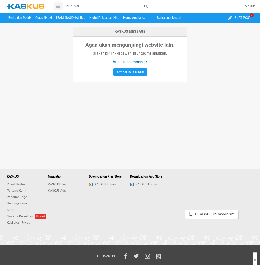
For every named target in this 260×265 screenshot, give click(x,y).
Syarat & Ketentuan (20, 216)
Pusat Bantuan (17, 184)
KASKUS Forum (102, 184)
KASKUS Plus (57, 184)
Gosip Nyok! (43, 18)
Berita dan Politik (19, 18)
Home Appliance (134, 18)
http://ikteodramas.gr (130, 62)
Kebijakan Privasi (19, 222)
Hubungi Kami (17, 203)
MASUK (250, 6)
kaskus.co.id (26, 6)
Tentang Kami (16, 190)
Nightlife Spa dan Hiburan (105, 18)
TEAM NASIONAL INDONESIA (71, 18)
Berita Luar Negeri (169, 18)
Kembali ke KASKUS (130, 72)
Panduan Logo (17, 197)
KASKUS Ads (57, 190)
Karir (10, 210)
